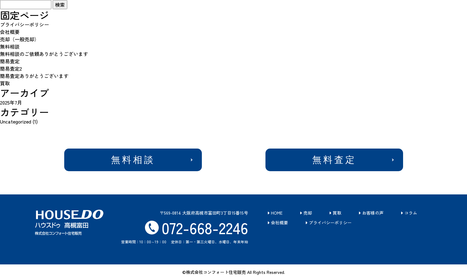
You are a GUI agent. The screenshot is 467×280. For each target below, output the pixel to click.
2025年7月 (11, 102)
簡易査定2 (11, 68)
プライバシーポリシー (24, 24)
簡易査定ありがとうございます (34, 75)
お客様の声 (373, 213)
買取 (5, 83)
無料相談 (10, 46)
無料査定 (334, 160)
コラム (410, 213)
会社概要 (10, 31)
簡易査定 (10, 61)
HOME (277, 213)
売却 (307, 213)
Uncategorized (15, 121)
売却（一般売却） (19, 39)
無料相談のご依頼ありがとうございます (44, 53)
